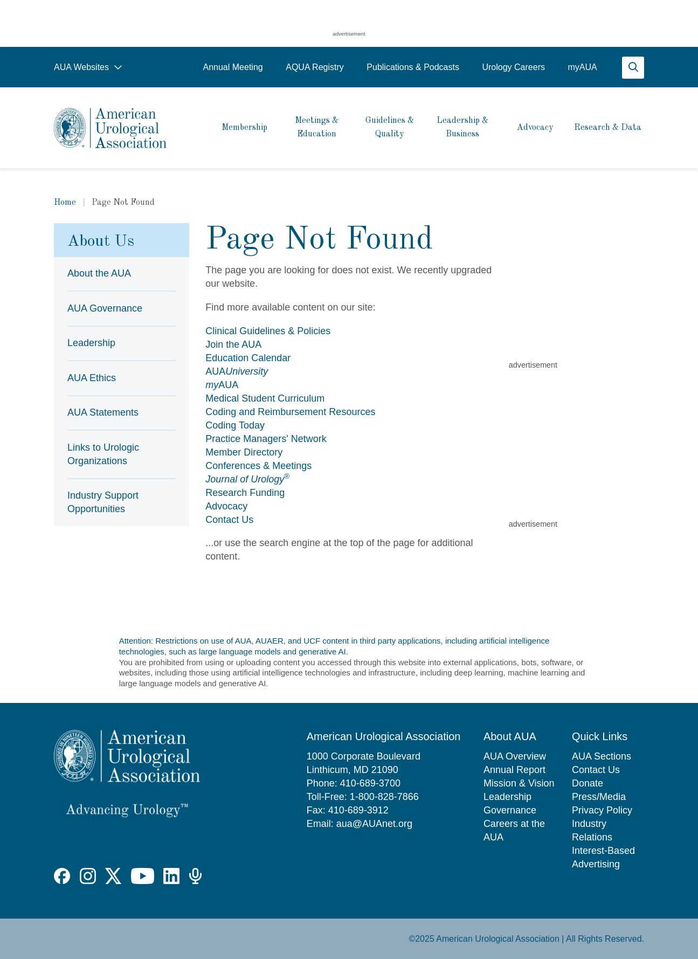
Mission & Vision (519, 783)
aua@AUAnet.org (374, 823)
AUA (236, 371)
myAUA (582, 67)
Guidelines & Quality (389, 127)
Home (65, 202)
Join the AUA (233, 344)
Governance (509, 810)
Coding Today (235, 425)
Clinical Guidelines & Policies (267, 331)
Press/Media (599, 796)
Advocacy (535, 127)
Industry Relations (592, 830)
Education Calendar (248, 358)
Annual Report (514, 769)
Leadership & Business (462, 127)
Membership (244, 127)
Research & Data (607, 127)
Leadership (91, 342)
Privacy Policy (602, 810)
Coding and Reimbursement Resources (290, 411)
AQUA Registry (315, 67)
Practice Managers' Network (266, 438)
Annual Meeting (232, 67)
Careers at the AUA (514, 830)
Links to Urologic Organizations (103, 454)
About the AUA (99, 273)
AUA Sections (601, 756)
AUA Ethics (91, 377)
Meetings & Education (316, 127)
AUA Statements (103, 412)
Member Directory (243, 452)
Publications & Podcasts (413, 67)
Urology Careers (513, 67)
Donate (587, 783)
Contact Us (229, 519)
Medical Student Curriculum (264, 398)
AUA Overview (514, 756)
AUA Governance (104, 308)
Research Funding (245, 492)
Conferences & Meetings (258, 465)
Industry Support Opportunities (103, 502)
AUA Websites (88, 67)
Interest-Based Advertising (603, 857)
